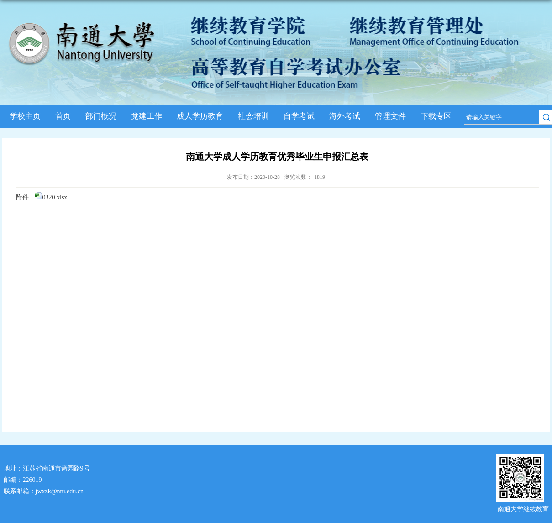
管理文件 (390, 116)
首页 (63, 116)
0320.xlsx (55, 197)
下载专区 (436, 116)
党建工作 (146, 116)
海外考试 (344, 116)
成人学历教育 (200, 116)
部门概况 (100, 116)
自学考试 (299, 116)
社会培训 (253, 116)
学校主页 (25, 116)
